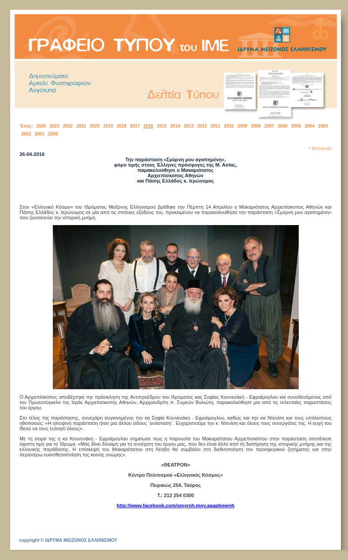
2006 (283, 126)
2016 (148, 126)
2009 (242, 126)
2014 (175, 126)
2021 (81, 126)
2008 (256, 126)
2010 (229, 126)
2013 (189, 126)
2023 (54, 126)
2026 (41, 126)
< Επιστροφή (320, 148)
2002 (26, 134)
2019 (108, 126)
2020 (94, 126)
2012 (202, 126)
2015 (161, 126)
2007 (269, 126)
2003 (323, 126)
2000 (53, 134)
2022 (68, 126)
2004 (309, 126)
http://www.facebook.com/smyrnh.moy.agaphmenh (175, 505)
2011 (215, 126)
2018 (122, 126)
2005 (296, 126)
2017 (135, 126)
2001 (39, 134)
